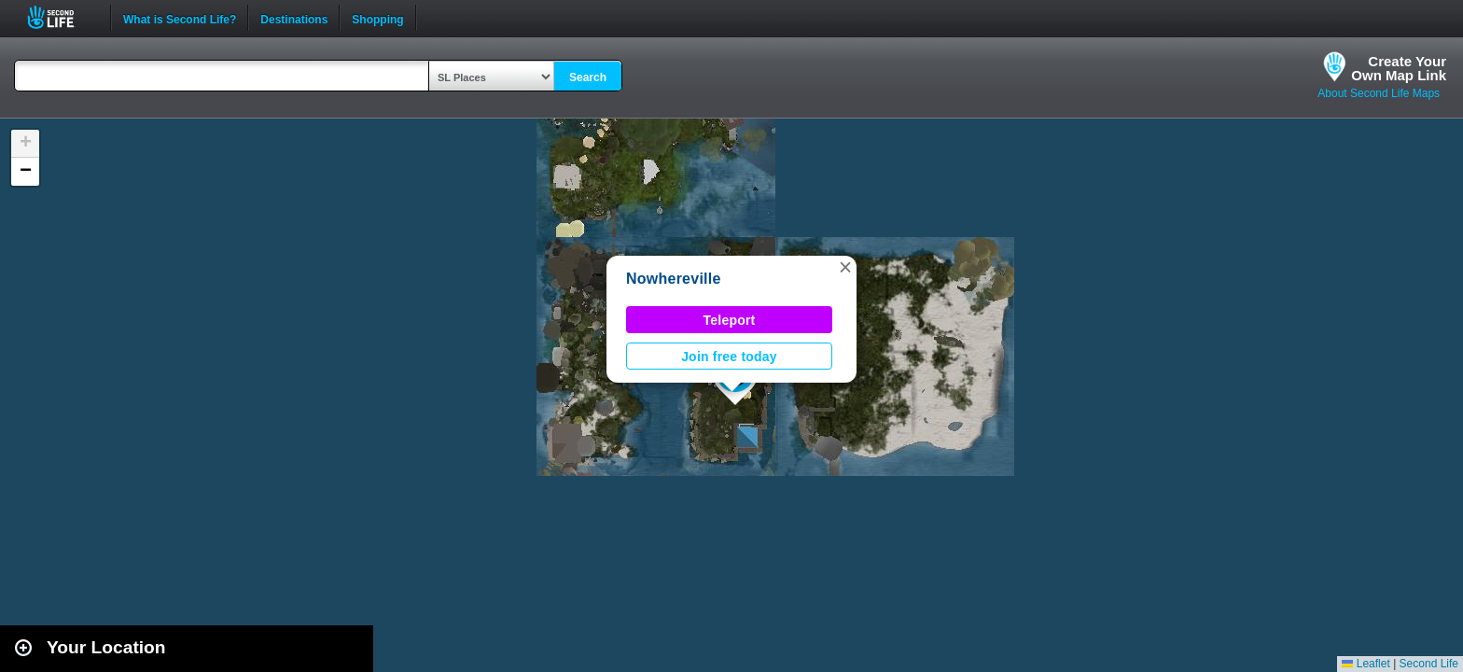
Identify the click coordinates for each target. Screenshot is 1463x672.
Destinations (293, 17)
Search (587, 77)
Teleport (730, 320)
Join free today (729, 356)
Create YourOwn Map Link (1398, 68)
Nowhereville (673, 279)
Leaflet (1365, 663)
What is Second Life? (179, 17)
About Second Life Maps (1378, 93)
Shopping (377, 17)
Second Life (61, 17)
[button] (845, 267)
